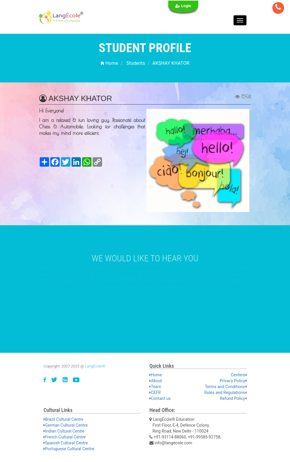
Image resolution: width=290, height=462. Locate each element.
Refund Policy (233, 398)
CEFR (155, 392)
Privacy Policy (233, 380)
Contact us (160, 398)
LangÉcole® (95, 366)
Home (109, 63)
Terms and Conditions (225, 386)
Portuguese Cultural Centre (69, 448)
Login (183, 6)
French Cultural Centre (65, 437)
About (155, 380)
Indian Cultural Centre (64, 431)
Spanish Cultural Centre (66, 443)
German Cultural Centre (66, 425)
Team (155, 386)
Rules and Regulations (225, 392)
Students (135, 63)
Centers (238, 374)
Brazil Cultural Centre (63, 419)
